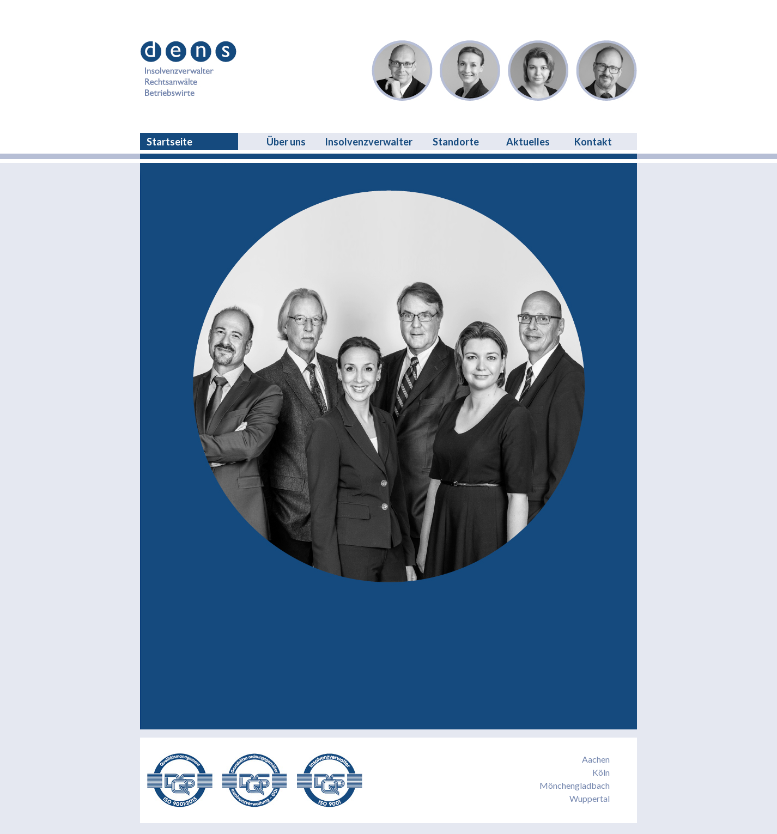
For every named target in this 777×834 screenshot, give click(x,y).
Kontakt (593, 142)
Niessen (538, 70)
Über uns (286, 142)
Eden (470, 70)
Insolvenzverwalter (368, 142)
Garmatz (606, 70)
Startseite (169, 142)
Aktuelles (528, 142)
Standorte (456, 142)
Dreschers (402, 70)
